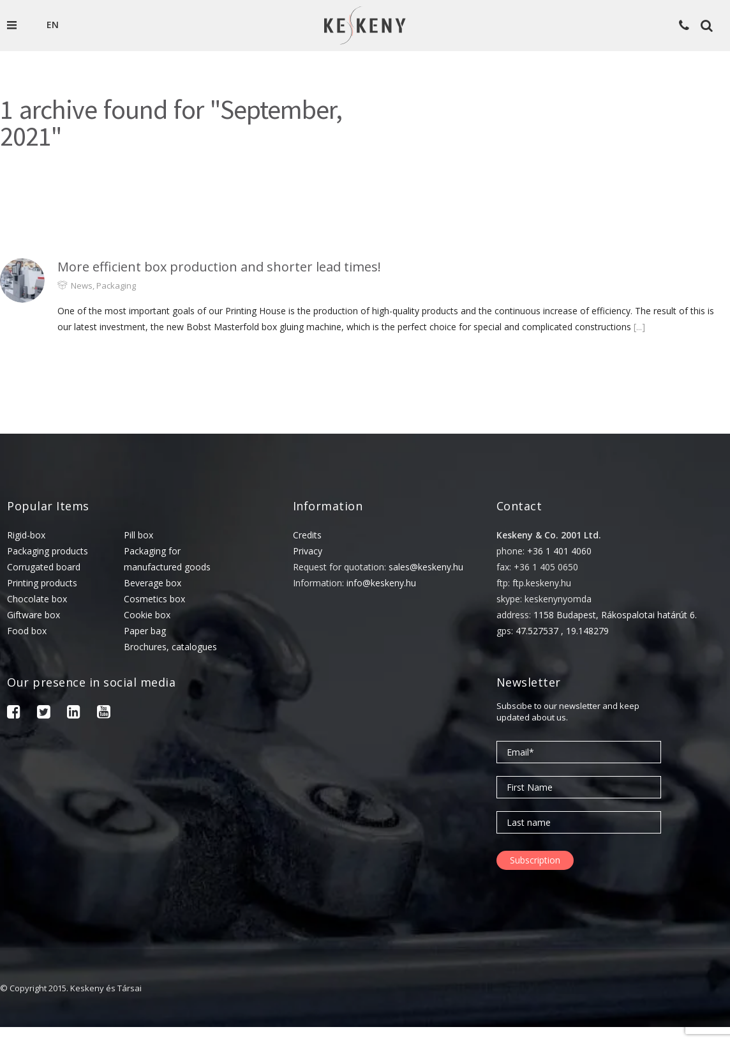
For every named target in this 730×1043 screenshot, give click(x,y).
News (82, 285)
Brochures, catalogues (170, 647)
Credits (307, 535)
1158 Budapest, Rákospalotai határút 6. (615, 615)
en (53, 25)
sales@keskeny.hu (426, 567)
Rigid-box (26, 535)
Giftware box (33, 615)
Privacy (307, 551)
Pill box (138, 535)
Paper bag (145, 631)
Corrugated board (43, 567)
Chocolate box (37, 599)
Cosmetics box (154, 599)
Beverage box (152, 583)
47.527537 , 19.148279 (562, 631)
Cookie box (147, 615)
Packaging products (47, 551)
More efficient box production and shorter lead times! (219, 266)
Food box (27, 631)
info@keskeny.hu (381, 583)
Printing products (42, 583)
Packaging (116, 285)
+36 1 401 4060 (559, 551)
